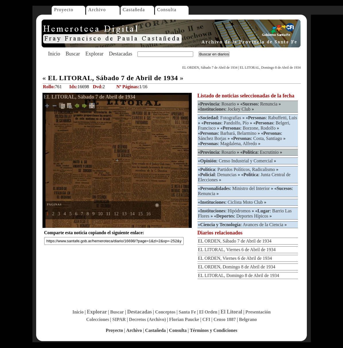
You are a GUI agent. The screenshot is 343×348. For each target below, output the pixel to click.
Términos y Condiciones (213, 330)
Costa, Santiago (267, 138)
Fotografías (230, 117)
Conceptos (165, 311)
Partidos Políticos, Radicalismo (246, 169)
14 (132, 213)
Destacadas (120, 54)
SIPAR (119, 319)
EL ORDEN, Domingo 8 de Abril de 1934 (237, 266)
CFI (206, 319)
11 (108, 213)
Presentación (258, 311)
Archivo (97, 9)
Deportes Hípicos (252, 216)
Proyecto (63, 9)
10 (100, 213)
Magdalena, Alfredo (238, 143)
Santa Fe (187, 311)
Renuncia (268, 103)
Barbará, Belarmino (238, 133)
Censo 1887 (225, 319)
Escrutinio (269, 152)
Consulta (167, 9)
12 (116, 213)
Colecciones (97, 319)
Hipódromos (239, 210)
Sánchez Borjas (212, 138)
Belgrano (248, 319)
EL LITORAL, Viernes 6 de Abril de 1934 (237, 249)
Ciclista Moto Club (245, 202)
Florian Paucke (184, 319)
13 (124, 213)
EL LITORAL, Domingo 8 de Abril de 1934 (270, 68)
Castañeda (134, 9)
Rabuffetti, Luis (282, 117)
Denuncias (227, 174)
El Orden (208, 311)
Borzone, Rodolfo (259, 128)
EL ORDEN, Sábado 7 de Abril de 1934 (209, 68)
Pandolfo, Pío (236, 122)
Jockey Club (239, 109)
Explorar (94, 54)
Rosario (228, 103)
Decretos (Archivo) (147, 319)
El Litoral (231, 312)
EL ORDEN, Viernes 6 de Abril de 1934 (235, 258)
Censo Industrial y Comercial (246, 160)
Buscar (73, 54)
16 (148, 213)
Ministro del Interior (251, 188)
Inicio (54, 54)
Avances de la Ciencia (263, 224)
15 (140, 213)
